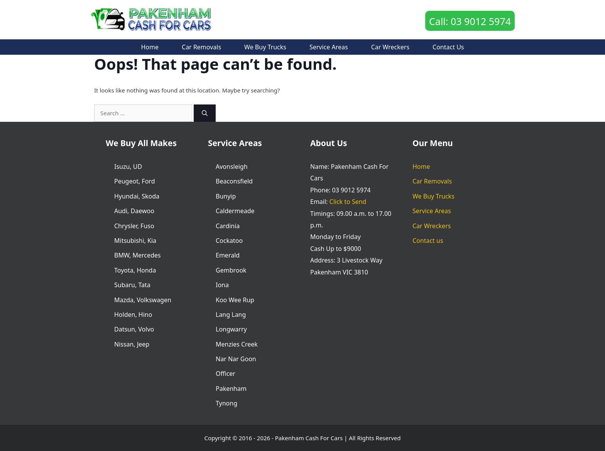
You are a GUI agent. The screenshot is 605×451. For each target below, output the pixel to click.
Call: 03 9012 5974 (470, 21)
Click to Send (348, 201)
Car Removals (201, 47)
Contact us (448, 47)
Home (150, 47)
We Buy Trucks (265, 47)
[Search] (205, 113)
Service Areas (328, 47)
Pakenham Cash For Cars (309, 438)
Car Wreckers (390, 47)
